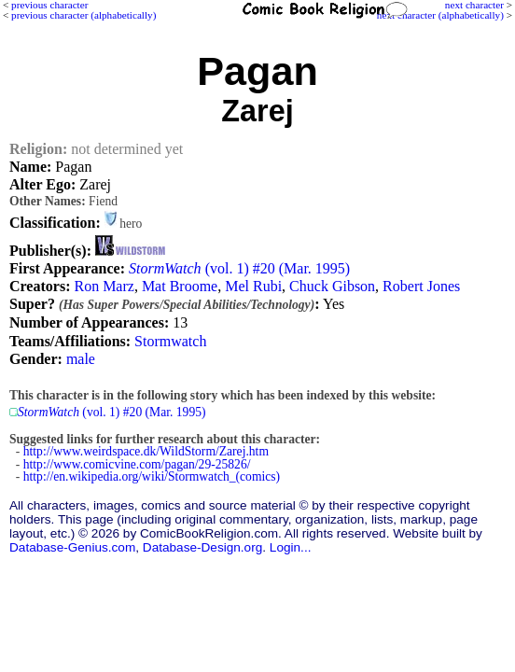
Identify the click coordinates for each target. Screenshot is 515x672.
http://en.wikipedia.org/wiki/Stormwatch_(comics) (151, 476)
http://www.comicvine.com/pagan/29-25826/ (137, 464)
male (80, 359)
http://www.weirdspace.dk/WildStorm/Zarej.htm (146, 451)
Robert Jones (421, 286)
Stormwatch (170, 341)
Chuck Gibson (332, 286)
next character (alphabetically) (440, 15)
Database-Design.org (202, 547)
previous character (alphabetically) (83, 15)
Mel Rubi (253, 286)
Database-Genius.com (72, 547)
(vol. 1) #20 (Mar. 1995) (239, 268)
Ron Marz (103, 286)
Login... (291, 547)
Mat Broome (179, 286)
